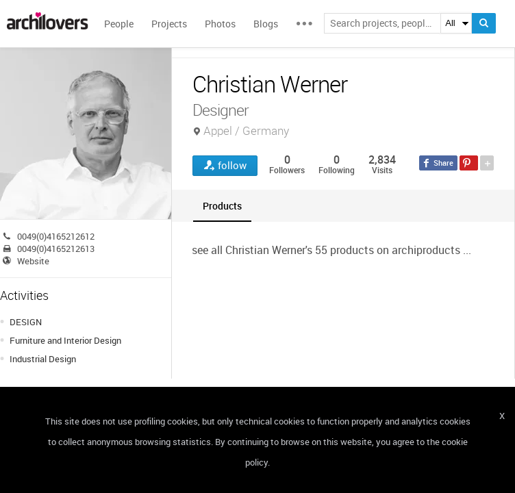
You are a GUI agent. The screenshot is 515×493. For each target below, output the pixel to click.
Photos (220, 23)
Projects (169, 23)
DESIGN (26, 322)
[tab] (222, 206)
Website (33, 261)
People (119, 23)
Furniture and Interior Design (65, 340)
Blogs (265, 23)
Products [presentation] (222, 205)
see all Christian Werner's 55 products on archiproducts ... (331, 249)
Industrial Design (43, 359)
